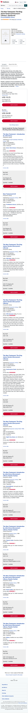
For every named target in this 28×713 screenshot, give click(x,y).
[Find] (25, 5)
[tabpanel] (13, 78)
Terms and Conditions (22, 703)
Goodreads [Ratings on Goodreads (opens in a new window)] (18, 19)
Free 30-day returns (14, 124)
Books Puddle (9, 589)
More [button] (17, 86)
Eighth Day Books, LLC (11, 437)
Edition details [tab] (5, 68)
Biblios (8, 637)
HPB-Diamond (9, 314)
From (15, 41)
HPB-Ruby (8, 258)
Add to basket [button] (14, 105)
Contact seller (6, 167)
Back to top (14, 680)
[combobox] (16, 5)
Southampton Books (11, 369)
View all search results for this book (14, 674)
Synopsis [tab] (4, 64)
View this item (5, 95)
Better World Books (11, 147)
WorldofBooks (9, 486)
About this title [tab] (13, 64)
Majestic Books (10, 540)
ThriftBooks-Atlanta (11, 204)
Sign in (21, 2)
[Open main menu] (3, 5)
